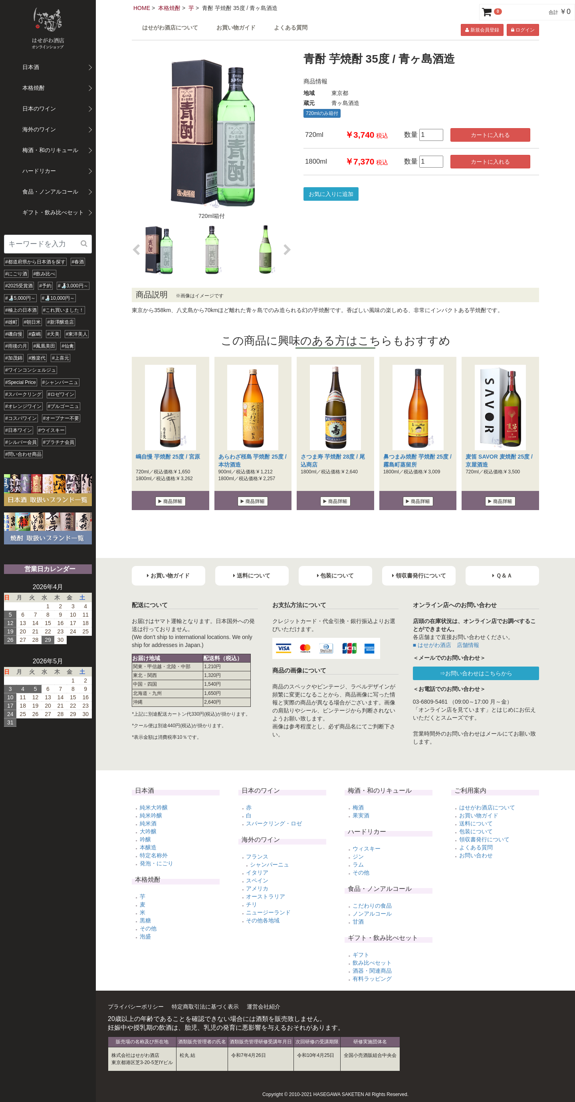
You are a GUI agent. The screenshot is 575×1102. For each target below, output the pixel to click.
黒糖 (145, 920)
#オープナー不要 (61, 418)
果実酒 (361, 815)
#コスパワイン (21, 418)
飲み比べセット (372, 963)
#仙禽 (67, 346)
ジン (358, 856)
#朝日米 (32, 322)
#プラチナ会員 (59, 442)
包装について (476, 831)
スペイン (257, 880)
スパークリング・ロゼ (274, 823)
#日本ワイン (18, 430)
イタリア (257, 872)
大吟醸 (148, 831)
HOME (141, 8)
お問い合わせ (476, 855)
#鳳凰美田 (45, 346)
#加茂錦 (13, 358)
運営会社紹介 (263, 1006)
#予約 (45, 286)
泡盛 (145, 936)
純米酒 (148, 823)
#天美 (53, 334)
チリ (251, 904)
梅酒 (358, 807)
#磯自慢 (13, 334)
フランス (257, 856)
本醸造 (148, 847)
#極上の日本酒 (21, 310)
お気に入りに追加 (331, 194)
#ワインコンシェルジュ (30, 370)
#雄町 (11, 322)
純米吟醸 (151, 815)
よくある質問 (290, 28)
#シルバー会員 (21, 442)
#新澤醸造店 (60, 322)
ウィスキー (367, 848)
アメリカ (257, 888)
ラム (358, 864)
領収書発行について (484, 839)
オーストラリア (265, 896)
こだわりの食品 (372, 905)
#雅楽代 (37, 358)
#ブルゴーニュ (63, 406)
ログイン (523, 30)
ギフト (361, 955)
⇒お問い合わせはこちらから (476, 673)
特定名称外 (154, 855)
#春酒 (78, 262)
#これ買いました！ (63, 310)
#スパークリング (23, 394)
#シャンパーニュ (60, 382)
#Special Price (20, 382)
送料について (476, 823)
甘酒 (358, 921)
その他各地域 (263, 920)
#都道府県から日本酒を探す (35, 262)
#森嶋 (35, 334)
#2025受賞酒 (19, 286)
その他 (148, 928)
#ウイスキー (51, 430)
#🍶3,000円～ (73, 286)
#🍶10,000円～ (58, 298)
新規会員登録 (482, 30)
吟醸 (145, 839)
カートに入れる (490, 135)
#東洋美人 (77, 334)
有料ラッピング (372, 978)
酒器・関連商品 (372, 970)
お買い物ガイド (236, 28)
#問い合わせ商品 (23, 454)
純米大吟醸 (154, 807)
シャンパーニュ (269, 864)
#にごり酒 (16, 274)
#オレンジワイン (23, 406)
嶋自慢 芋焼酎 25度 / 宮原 (168, 456)
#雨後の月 (16, 346)
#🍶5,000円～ (20, 298)
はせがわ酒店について (170, 28)
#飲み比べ (45, 274)
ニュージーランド (268, 912)
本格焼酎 (169, 8)
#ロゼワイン (61, 394)
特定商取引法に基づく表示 (205, 1006)
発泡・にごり (156, 863)
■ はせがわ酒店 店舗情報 (446, 645)
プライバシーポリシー (136, 1006)
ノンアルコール (372, 913)
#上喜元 (60, 358)
